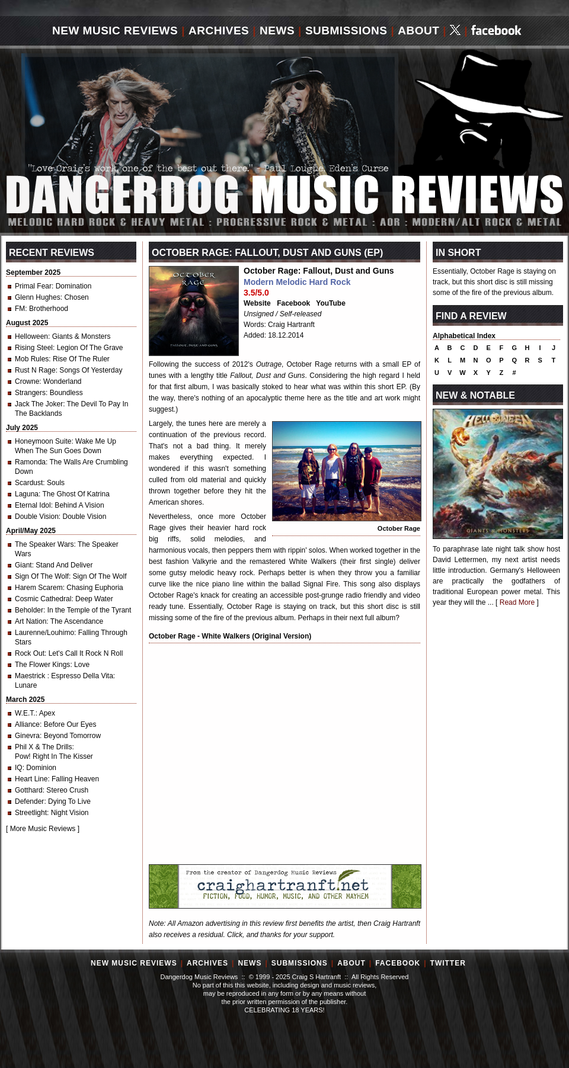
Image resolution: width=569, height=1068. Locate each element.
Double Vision (37, 516)
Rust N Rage (35, 370)
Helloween (31, 336)
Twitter (448, 963)
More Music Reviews (43, 829)
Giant (23, 565)
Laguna (27, 494)
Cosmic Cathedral (43, 599)
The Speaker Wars (44, 544)
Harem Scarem (39, 587)
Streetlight (31, 813)
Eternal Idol (33, 505)
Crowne (27, 381)
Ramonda (30, 462)
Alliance (27, 724)
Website (257, 303)
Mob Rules (32, 359)
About (418, 30)
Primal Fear (33, 286)
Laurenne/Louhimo (44, 632)
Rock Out (29, 653)
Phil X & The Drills (43, 747)
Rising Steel (34, 348)
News (277, 30)
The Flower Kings (42, 664)
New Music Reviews (115, 30)
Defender (29, 801)
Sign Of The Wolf (42, 576)
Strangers (30, 393)
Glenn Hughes (37, 297)
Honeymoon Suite (43, 441)
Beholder (29, 610)
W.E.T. (25, 713)
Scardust (29, 483)
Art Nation (30, 621)
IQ (19, 768)
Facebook (293, 303)
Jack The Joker (39, 404)
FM (20, 308)
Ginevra (27, 736)
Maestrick (31, 676)
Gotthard (29, 790)
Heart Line (31, 779)
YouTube (331, 303)
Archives (218, 30)
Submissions (346, 30)
